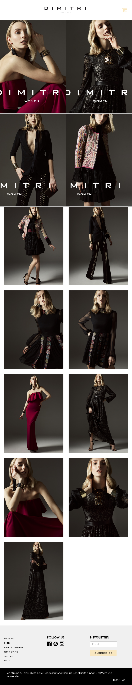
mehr (116, 679)
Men (7, 643)
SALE (7, 661)
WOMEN (9, 638)
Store (8, 656)
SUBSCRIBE (103, 652)
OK (123, 679)
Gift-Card (11, 652)
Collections (13, 647)
